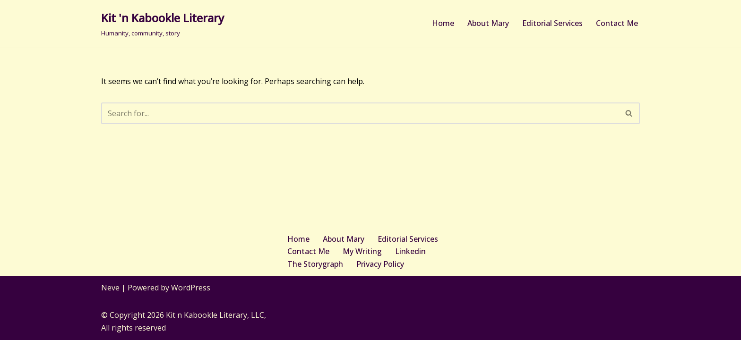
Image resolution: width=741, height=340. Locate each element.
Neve (110, 287)
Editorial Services (552, 23)
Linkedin (410, 251)
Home (443, 23)
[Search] (360, 113)
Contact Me (617, 23)
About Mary (488, 23)
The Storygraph (315, 264)
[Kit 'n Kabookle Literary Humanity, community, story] (162, 23)
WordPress (190, 287)
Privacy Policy (380, 264)
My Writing (362, 251)
